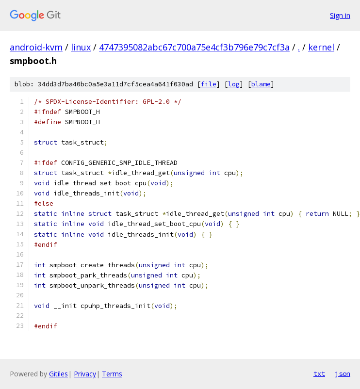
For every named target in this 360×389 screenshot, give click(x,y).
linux (81, 47)
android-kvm (36, 47)
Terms (112, 373)
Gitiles (58, 373)
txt (319, 373)
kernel (321, 47)
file (208, 84)
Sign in (340, 15)
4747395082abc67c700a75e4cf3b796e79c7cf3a (194, 47)
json (342, 373)
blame (261, 84)
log (234, 84)
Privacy (85, 373)
